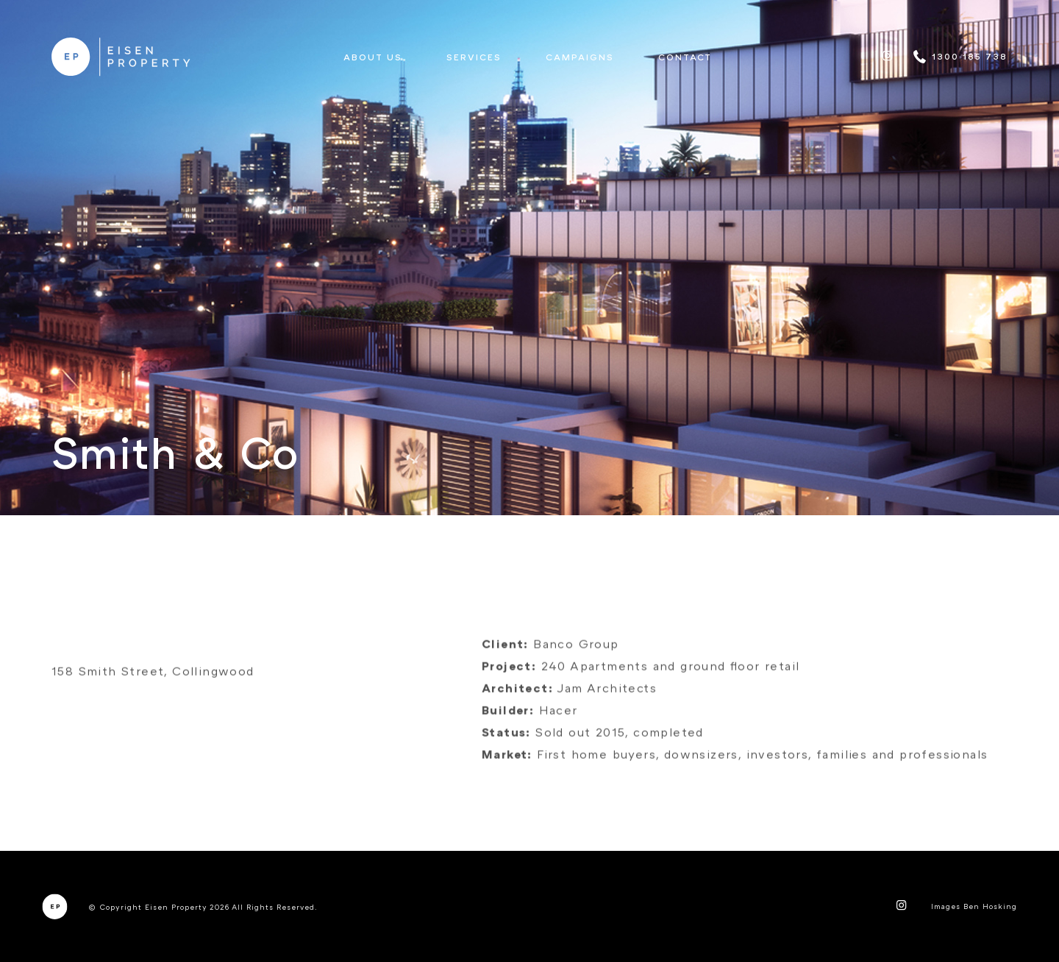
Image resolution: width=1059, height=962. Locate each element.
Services (474, 57)
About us (372, 57)
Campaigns (580, 57)
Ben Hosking (990, 906)
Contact (685, 57)
